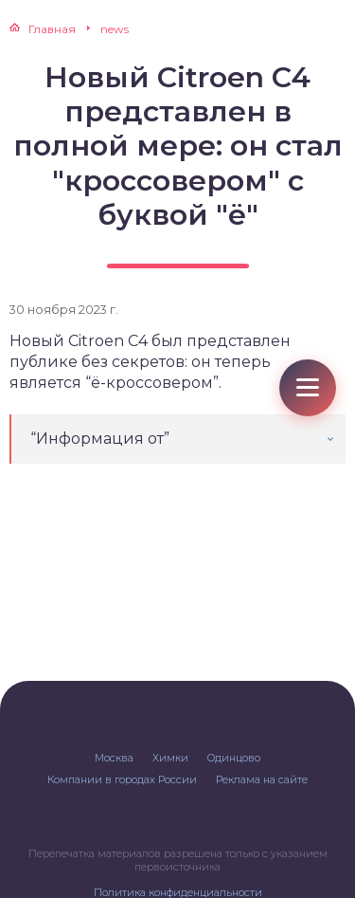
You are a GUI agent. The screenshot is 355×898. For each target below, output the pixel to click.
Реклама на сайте (262, 779)
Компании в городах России (122, 779)
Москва (114, 757)
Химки (170, 757)
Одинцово (233, 757)
